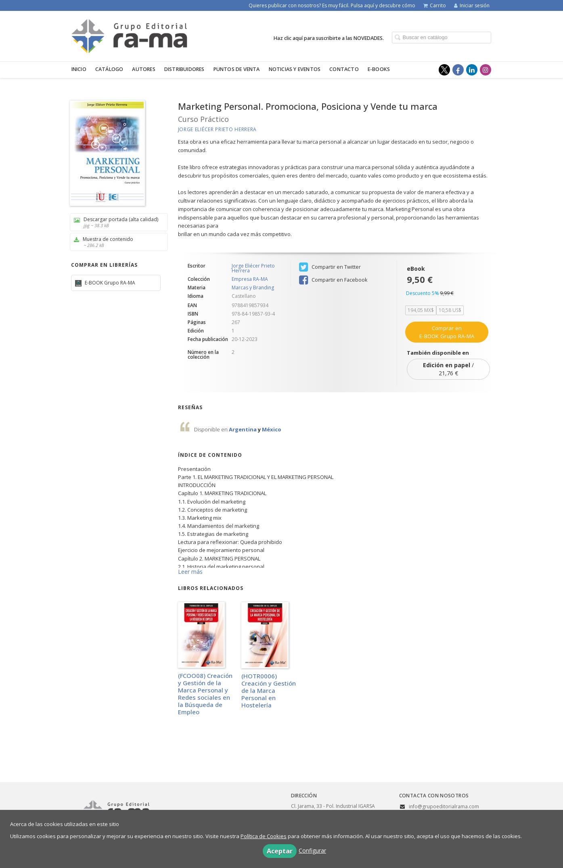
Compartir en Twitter (330, 267)
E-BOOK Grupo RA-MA (109, 282)
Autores (143, 69)
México (271, 429)
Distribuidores (184, 69)
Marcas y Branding (253, 287)
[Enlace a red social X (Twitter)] (444, 69)
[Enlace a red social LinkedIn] (471, 69)
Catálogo (109, 69)
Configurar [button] (312, 850)
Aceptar (280, 851)
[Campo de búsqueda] (441, 37)
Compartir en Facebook (333, 280)
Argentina (243, 429)
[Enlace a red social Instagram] (485, 69)
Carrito (434, 5)
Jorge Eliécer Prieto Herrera (217, 129)
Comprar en (446, 332)
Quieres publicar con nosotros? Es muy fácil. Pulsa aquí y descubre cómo (332, 5)
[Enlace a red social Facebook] (458, 69)
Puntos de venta (236, 69)
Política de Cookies (264, 836)
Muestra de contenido (116, 242)
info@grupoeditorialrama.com (444, 806)
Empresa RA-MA (250, 279)
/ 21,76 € (448, 369)
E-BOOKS (379, 69)
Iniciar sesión (472, 5)
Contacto (344, 69)
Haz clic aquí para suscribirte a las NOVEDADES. (329, 37)
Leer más (190, 571)
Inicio (78, 69)
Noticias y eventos (295, 69)
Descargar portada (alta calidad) (116, 222)
